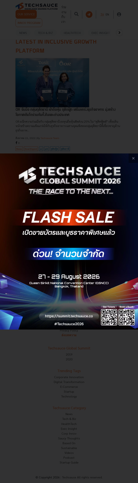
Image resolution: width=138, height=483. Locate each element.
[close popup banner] (133, 158)
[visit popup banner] (69, 241)
